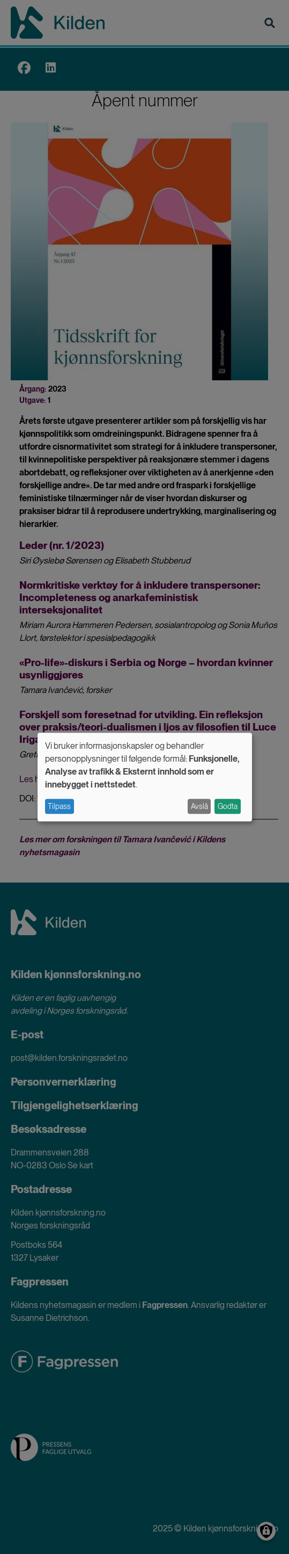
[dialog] (145, 777)
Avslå (199, 806)
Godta (228, 806)
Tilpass (59, 806)
